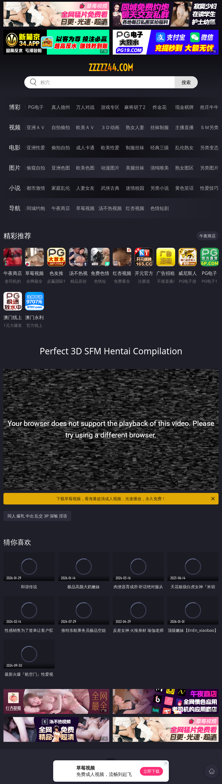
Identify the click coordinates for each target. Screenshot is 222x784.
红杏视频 (135, 208)
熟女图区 (184, 168)
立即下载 (151, 771)
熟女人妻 (135, 127)
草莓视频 (85, 208)
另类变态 (209, 147)
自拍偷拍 (60, 127)
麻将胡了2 (134, 107)
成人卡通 (85, 147)
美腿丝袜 (135, 168)
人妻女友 (85, 188)
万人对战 (85, 107)
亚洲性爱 (36, 147)
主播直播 (184, 127)
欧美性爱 (110, 147)
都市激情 (36, 188)
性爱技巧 (209, 188)
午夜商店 (60, 208)
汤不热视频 (110, 208)
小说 (15, 188)
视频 (15, 127)
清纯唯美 (159, 168)
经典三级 (159, 147)
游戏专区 (110, 107)
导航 (15, 208)
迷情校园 (135, 188)
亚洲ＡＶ (36, 127)
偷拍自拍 (60, 147)
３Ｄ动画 (110, 127)
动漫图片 (110, 168)
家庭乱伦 (60, 188)
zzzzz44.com (110, 67)
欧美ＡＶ (85, 127)
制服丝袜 (135, 147)
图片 (15, 168)
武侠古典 (110, 188)
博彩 (15, 107)
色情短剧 (159, 208)
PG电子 (35, 107)
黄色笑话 (184, 188)
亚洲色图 (60, 168)
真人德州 (60, 107)
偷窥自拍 (36, 168)
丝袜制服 (159, 127)
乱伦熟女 (184, 147)
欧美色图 (85, 168)
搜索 (186, 82)
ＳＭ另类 (209, 127)
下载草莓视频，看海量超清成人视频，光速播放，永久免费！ (136, 498)
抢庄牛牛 (209, 107)
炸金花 (159, 107)
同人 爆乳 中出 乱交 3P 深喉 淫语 (37, 516)
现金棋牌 (184, 107)
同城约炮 (36, 208)
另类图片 (209, 168)
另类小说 (159, 188)
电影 (15, 147)
